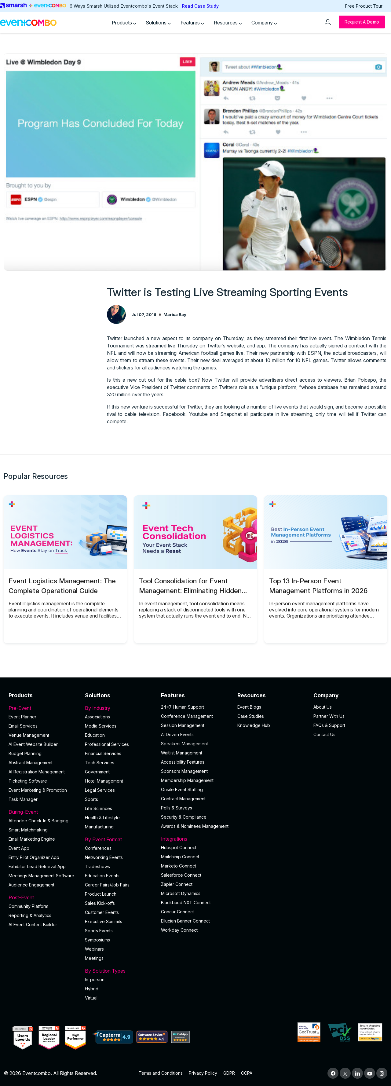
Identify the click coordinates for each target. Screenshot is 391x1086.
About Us (322, 707)
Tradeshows (97, 866)
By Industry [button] (119, 708)
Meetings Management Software (41, 875)
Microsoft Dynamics (180, 893)
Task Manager (23, 799)
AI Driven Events (177, 734)
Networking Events (104, 857)
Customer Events (102, 912)
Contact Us (324, 734)
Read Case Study (200, 6)
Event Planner (22, 716)
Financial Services (103, 753)
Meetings (94, 958)
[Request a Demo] (362, 22)
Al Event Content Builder (33, 924)
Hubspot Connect (178, 847)
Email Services (23, 725)
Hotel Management (104, 780)
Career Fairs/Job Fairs (107, 884)
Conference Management (187, 716)
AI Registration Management (37, 771)
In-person (94, 979)
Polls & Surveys (176, 807)
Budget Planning (25, 753)
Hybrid (91, 988)
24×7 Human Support (182, 707)
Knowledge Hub (253, 725)
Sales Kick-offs (100, 903)
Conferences (98, 848)
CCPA (246, 1073)
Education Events (102, 875)
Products (124, 23)
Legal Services (100, 790)
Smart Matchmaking (28, 829)
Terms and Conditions (161, 1073)
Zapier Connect (176, 884)
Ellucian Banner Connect (185, 920)
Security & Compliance (183, 817)
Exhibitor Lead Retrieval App (37, 866)
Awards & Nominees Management (194, 826)
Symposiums (97, 939)
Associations (97, 716)
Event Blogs (249, 707)
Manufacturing (99, 826)
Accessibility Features (182, 762)
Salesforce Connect (181, 875)
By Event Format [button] (119, 839)
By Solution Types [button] (119, 971)
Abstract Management (31, 762)
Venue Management (29, 735)
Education (95, 735)
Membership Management (187, 780)
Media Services (100, 725)
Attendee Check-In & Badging (38, 820)
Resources (228, 23)
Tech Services (99, 762)
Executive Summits (103, 921)
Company (264, 23)
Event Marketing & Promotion (38, 790)
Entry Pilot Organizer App (34, 857)
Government (97, 771)
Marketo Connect (178, 865)
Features (192, 23)
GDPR (229, 1073)
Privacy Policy (203, 1073)
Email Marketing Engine (32, 839)
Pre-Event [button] (43, 708)
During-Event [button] (43, 812)
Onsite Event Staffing (182, 789)
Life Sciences (98, 808)
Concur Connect (177, 911)
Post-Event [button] (43, 897)
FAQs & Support (329, 725)
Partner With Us (329, 716)
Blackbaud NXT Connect (186, 902)
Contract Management (183, 798)
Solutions (158, 23)
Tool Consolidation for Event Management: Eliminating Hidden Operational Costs (190, 590)
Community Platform (28, 906)
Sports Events (99, 930)
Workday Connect (179, 930)
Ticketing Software (28, 780)
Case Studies (250, 716)
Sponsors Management (184, 771)
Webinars (94, 949)
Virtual (91, 997)
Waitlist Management (181, 752)
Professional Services (107, 744)
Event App (19, 848)
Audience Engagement (31, 884)
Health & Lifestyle (102, 817)
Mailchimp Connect (180, 856)
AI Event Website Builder (33, 744)
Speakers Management (184, 743)
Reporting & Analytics (30, 915)
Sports (91, 799)
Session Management (182, 725)
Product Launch (100, 894)
